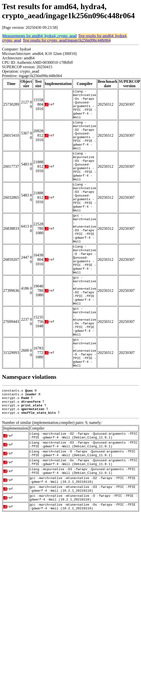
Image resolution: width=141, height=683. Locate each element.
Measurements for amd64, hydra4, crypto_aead (39, 36)
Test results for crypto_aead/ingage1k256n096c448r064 (67, 40)
